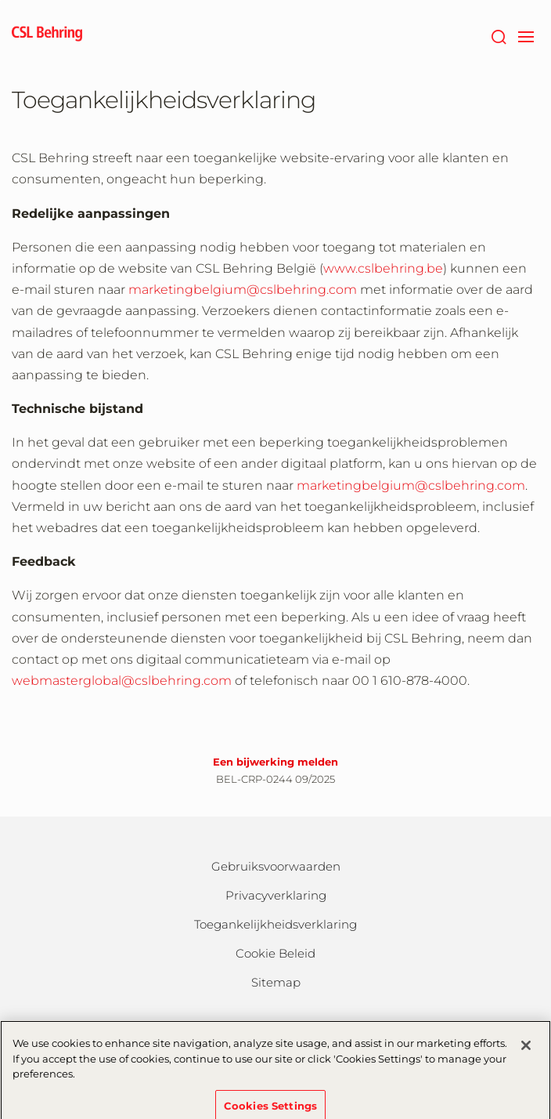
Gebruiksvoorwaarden (275, 866)
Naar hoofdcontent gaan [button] (0, 0)
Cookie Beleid (275, 953)
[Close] (526, 1054)
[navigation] (525, 35)
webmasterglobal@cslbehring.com (122, 680)
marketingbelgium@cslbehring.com (242, 289)
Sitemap (276, 982)
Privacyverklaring (275, 895)
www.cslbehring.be (383, 268)
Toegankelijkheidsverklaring (275, 924)
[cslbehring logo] (47, 35)
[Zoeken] (498, 35)
